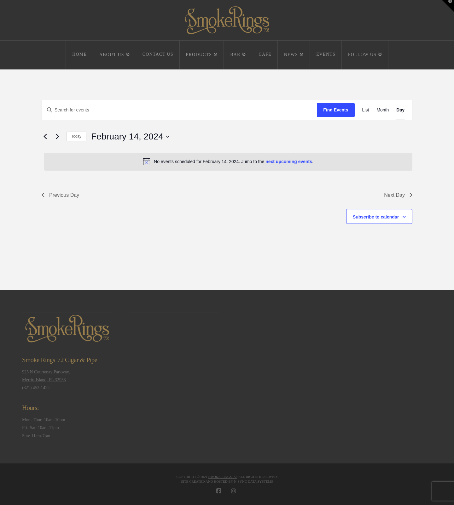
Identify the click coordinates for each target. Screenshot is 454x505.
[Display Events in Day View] (400, 110)
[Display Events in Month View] (382, 110)
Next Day (398, 195)
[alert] (228, 161)
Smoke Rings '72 (222, 477)
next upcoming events (288, 161)
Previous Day (60, 195)
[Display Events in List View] (365, 110)
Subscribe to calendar (376, 216)
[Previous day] (45, 136)
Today (76, 136)
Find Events (335, 109)
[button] (448, 6)
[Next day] (57, 136)
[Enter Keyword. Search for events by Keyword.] (179, 110)
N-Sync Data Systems (253, 481)
